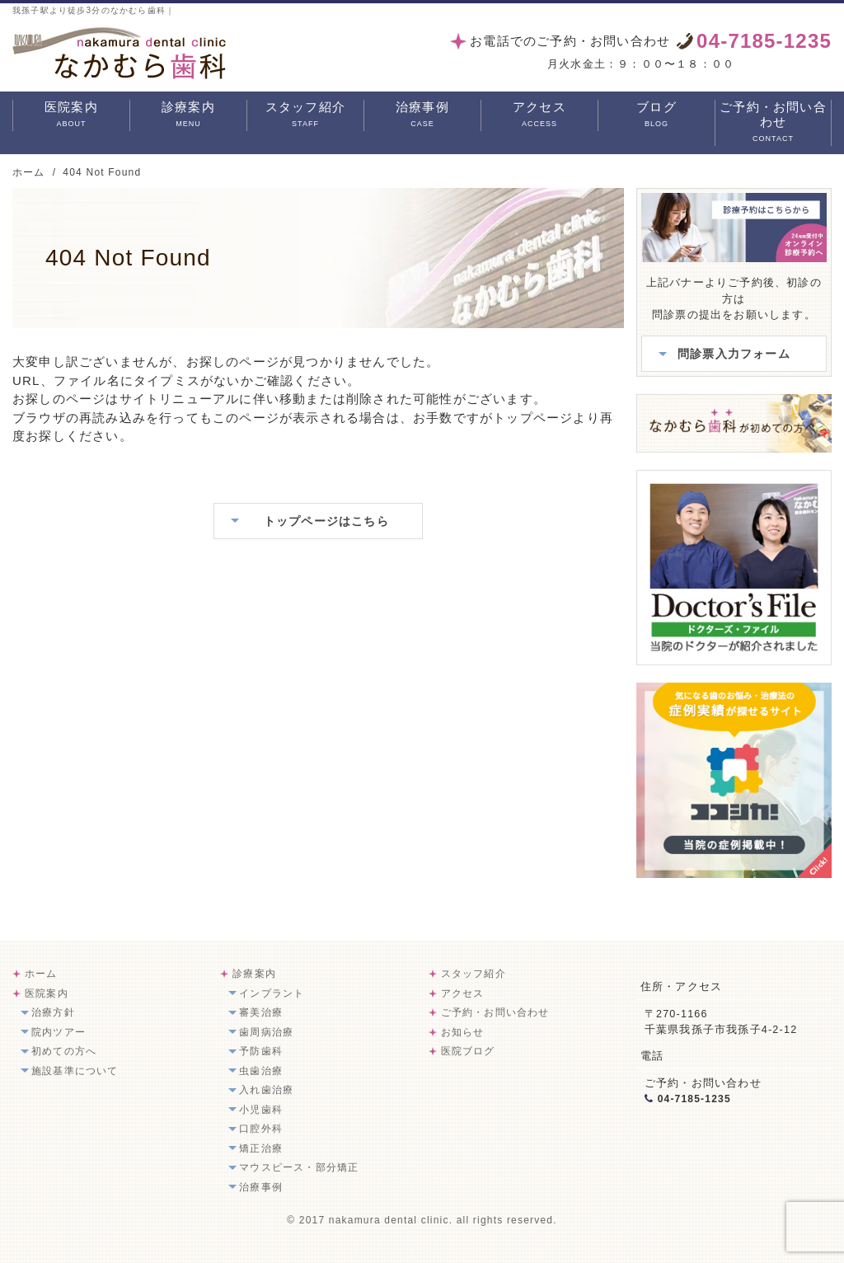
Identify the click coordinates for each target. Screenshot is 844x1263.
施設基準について (75, 1071)
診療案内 (188, 115)
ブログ (656, 115)
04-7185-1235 (694, 1099)
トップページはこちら (326, 521)
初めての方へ (63, 1051)
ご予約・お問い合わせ (773, 123)
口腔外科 (261, 1128)
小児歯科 (261, 1109)
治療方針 (53, 1012)
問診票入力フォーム (734, 353)
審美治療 (261, 1012)
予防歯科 (261, 1051)
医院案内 (71, 115)
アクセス (539, 115)
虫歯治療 (261, 1071)
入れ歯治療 (266, 1090)
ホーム (41, 973)
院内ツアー (58, 1032)
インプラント (271, 993)
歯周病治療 (266, 1032)
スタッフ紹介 (305, 115)
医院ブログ (468, 1051)
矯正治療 (261, 1148)
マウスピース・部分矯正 (299, 1167)
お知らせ (463, 1032)
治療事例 (422, 115)
